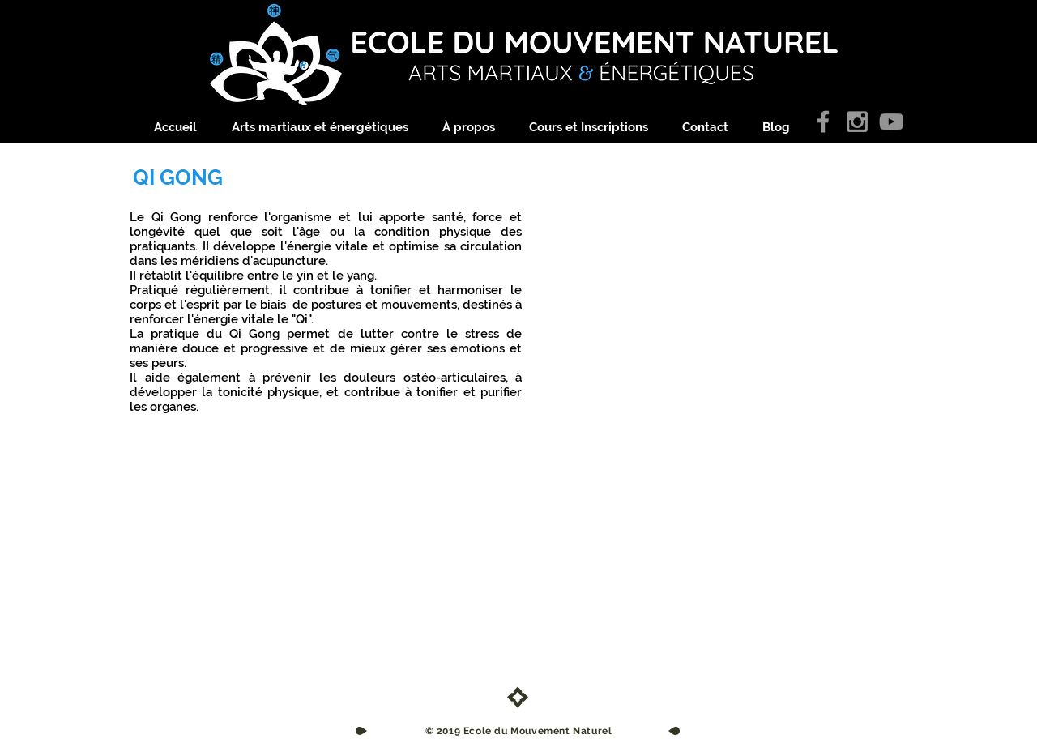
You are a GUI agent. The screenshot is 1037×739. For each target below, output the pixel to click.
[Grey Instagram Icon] (857, 121)
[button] (329, 127)
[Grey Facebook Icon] (823, 121)
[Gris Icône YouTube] (891, 121)
